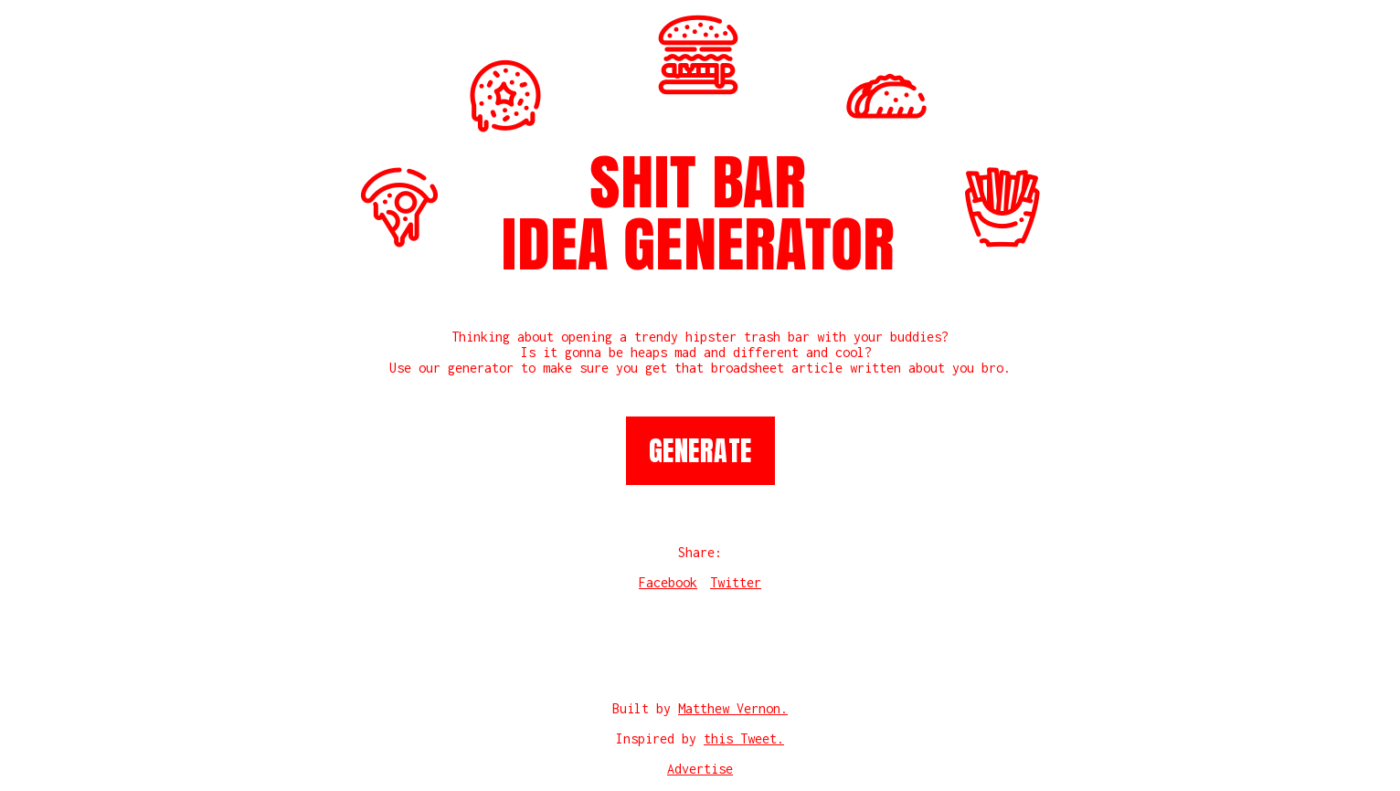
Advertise (700, 768)
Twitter (735, 582)
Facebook (668, 582)
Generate (700, 450)
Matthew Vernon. (733, 708)
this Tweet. (744, 738)
